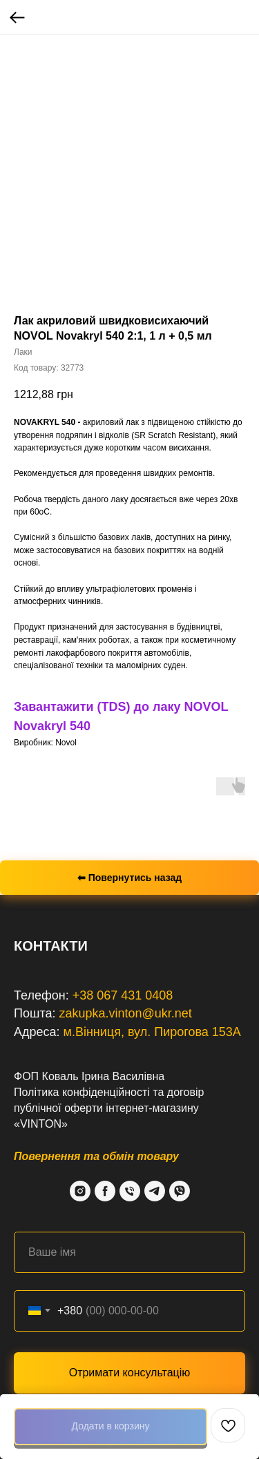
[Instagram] (80, 1191)
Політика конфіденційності (82, 1092)
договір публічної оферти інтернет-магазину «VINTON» (109, 1108)
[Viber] (179, 1191)
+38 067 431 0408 (123, 995)
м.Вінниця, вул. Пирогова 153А (152, 1032)
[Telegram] (154, 1191)
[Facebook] (105, 1191)
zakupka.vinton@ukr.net (125, 1013)
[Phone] (129, 1191)
